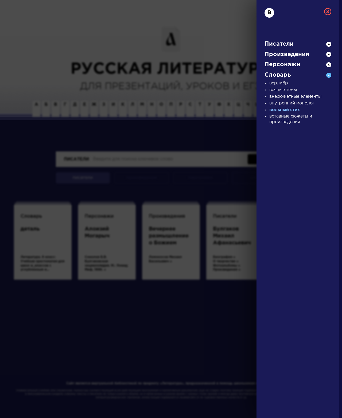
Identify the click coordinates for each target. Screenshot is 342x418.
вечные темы (283, 90)
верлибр (278, 83)
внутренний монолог (291, 103)
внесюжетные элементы (295, 97)
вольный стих (284, 110)
